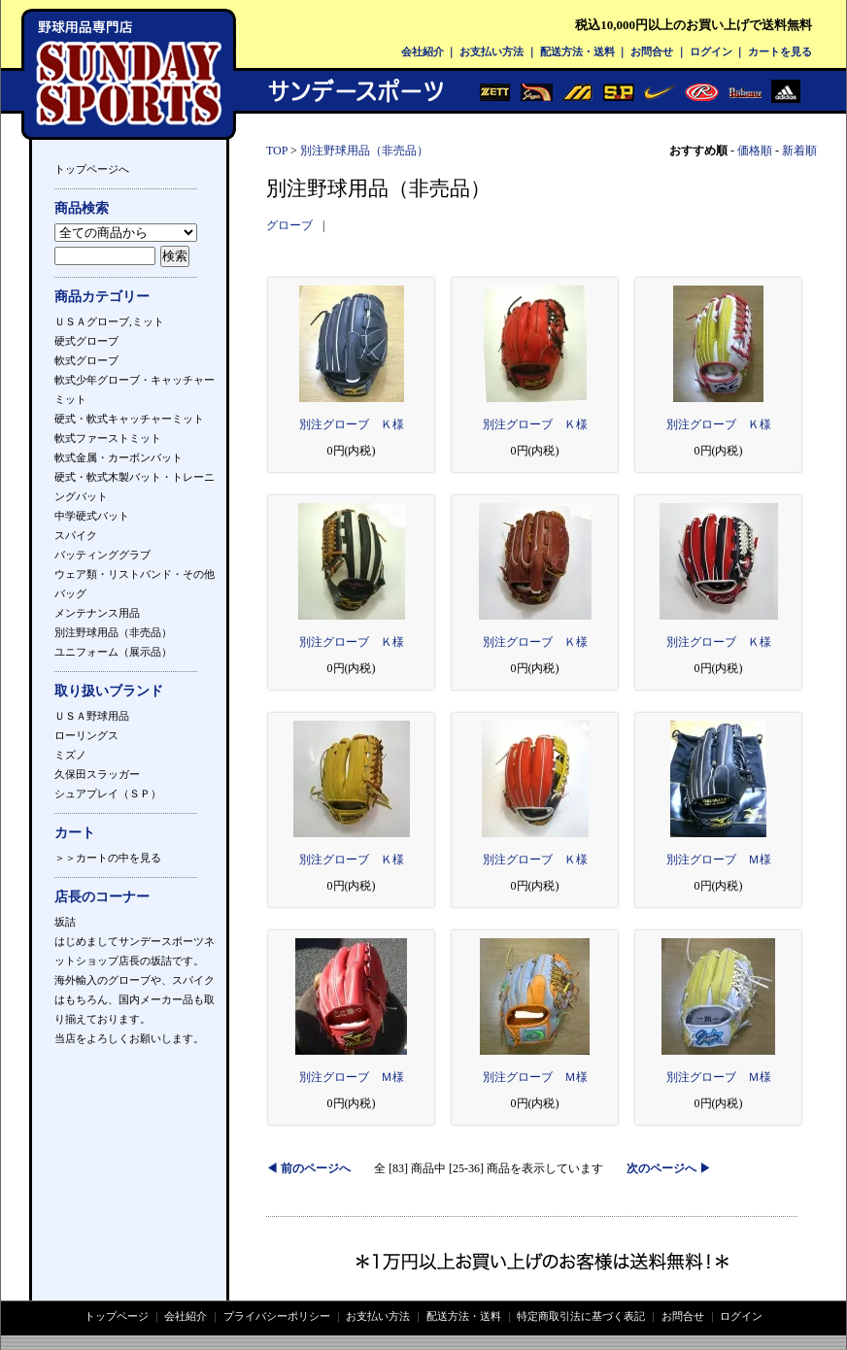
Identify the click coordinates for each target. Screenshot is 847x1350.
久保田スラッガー (97, 774)
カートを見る (780, 51)
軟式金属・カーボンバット (118, 457)
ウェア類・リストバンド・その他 (134, 574)
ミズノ (70, 754)
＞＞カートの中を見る (107, 857)
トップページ (117, 1316)
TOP (277, 150)
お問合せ (651, 51)
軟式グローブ (86, 360)
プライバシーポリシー (276, 1316)
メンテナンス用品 (97, 613)
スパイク (75, 535)
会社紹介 (422, 51)
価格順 (754, 150)
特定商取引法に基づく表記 (581, 1316)
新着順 (799, 150)
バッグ (70, 593)
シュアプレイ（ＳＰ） (107, 793)
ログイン (711, 51)
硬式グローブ (86, 341)
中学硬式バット (91, 516)
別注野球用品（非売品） (113, 632)
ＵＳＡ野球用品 (91, 716)
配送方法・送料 (577, 51)
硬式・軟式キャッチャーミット (129, 418)
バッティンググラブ (102, 554)
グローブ (289, 225)
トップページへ (91, 169)
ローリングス (86, 735)
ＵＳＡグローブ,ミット (109, 321)
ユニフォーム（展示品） (113, 652)
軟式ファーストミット (107, 438)
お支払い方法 (491, 51)
